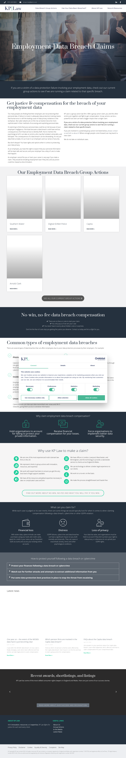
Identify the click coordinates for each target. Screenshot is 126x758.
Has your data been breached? (74, 8)
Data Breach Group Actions (46, 8)
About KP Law (97, 8)
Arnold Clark (16, 283)
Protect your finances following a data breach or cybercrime (40, 565)
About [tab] (92, 365)
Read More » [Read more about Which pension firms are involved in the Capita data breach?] (48, 655)
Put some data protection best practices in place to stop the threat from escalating (52, 577)
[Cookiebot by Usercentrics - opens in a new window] (96, 358)
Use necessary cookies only (34, 398)
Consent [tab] (34, 365)
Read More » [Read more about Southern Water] (14, 229)
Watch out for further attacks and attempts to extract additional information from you (54, 571)
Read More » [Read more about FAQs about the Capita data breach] (87, 653)
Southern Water (17, 223)
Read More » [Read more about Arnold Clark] (14, 288)
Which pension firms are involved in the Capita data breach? (61, 640)
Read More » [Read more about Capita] (91, 229)
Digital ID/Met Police (57, 223)
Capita (90, 223)
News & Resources (114, 8)
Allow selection (63, 398)
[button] (63, 566)
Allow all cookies (91, 398)
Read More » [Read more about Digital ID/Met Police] (52, 229)
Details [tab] (63, 365)
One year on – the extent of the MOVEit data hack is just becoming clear (23, 640)
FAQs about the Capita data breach (98, 639)
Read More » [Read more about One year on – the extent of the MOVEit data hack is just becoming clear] (10, 655)
